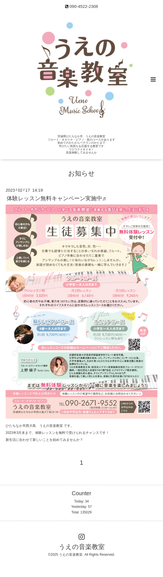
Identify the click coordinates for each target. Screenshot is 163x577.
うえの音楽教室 (82, 546)
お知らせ (81, 173)
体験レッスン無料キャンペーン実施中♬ (56, 198)
